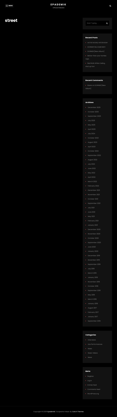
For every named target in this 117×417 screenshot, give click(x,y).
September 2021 (94, 203)
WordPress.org (93, 394)
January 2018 (93, 303)
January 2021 (93, 225)
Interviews (92, 340)
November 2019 (94, 260)
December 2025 (94, 107)
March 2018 (92, 299)
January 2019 (93, 277)
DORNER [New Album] (95, 51)
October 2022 (93, 151)
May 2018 (91, 295)
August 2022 (92, 160)
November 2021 (94, 194)
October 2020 (93, 238)
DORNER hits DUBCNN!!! (96, 47)
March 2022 (92, 181)
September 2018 (94, 290)
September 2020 (94, 242)
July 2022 (91, 164)
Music (90, 348)
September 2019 (94, 264)
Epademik (58, 4)
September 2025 (94, 116)
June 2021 (91, 212)
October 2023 (93, 138)
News (90, 357)
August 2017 (92, 308)
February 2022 (93, 186)
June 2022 (92, 168)
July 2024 (91, 133)
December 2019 (94, 255)
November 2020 (94, 234)
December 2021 (94, 190)
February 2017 (93, 312)
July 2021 (91, 208)
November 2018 (94, 282)
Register (90, 376)
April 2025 (91, 129)
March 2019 (92, 273)
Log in (89, 380)
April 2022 (91, 177)
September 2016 (94, 321)
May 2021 (91, 216)
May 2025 (91, 125)
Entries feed (92, 385)
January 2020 (93, 251)
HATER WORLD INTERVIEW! (97, 43)
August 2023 (92, 142)
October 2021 (93, 199)
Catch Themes (78, 411)
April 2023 (91, 147)
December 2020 (94, 229)
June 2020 (92, 247)
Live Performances (95, 344)
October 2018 (93, 286)
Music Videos (93, 353)
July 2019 (91, 269)
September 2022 (94, 155)
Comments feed (93, 389)
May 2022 (91, 173)
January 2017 (93, 316)
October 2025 (93, 112)
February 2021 (93, 221)
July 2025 (91, 120)
